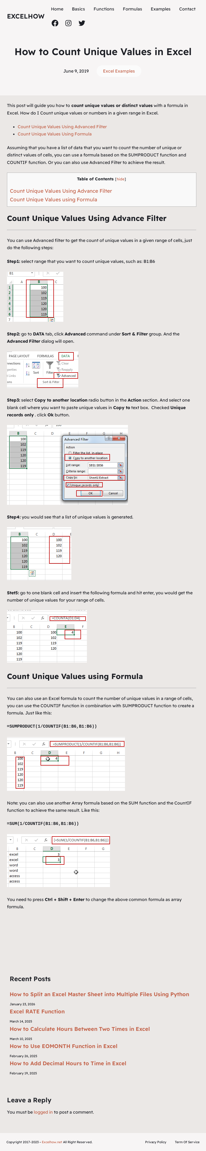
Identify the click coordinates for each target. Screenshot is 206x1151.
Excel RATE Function (37, 1011)
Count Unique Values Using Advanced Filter (62, 126)
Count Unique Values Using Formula (55, 134)
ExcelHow (26, 16)
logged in (43, 1112)
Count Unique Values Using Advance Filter (61, 191)
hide (120, 179)
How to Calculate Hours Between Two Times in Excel (80, 1028)
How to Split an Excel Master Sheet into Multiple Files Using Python (99, 994)
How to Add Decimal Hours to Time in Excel (68, 1063)
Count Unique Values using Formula (53, 199)
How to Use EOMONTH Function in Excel (63, 1046)
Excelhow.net (52, 1142)
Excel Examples (119, 71)
